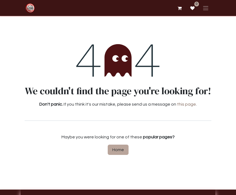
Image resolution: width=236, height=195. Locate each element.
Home (118, 150)
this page (186, 104)
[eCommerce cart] (179, 8)
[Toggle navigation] (205, 8)
